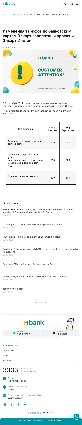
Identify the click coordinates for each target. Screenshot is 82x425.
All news (41, 302)
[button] (71, 3)
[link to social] (5, 404)
